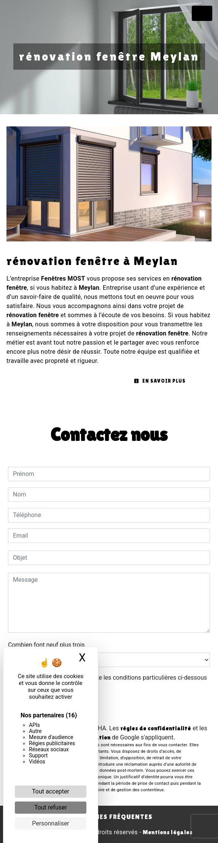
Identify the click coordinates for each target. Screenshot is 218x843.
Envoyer (109, 708)
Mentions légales (167, 832)
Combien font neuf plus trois (46, 644)
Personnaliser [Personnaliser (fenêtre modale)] (50, 823)
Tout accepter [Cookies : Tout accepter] (50, 791)
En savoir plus (160, 381)
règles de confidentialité (155, 728)
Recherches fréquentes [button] (109, 817)
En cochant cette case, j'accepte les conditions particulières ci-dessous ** (111, 682)
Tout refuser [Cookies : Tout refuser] (50, 807)
